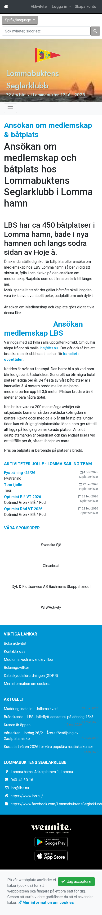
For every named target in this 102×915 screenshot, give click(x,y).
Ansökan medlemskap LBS (43, 329)
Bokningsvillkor (16, 667)
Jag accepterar (76, 881)
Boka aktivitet (15, 643)
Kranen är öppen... (18, 725)
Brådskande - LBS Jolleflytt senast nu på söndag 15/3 (48, 717)
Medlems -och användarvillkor (28, 659)
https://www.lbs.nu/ (27, 796)
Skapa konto (85, 6)
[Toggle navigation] (10, 108)
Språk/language (18, 20)
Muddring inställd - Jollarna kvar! (31, 709)
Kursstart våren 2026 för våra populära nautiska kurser (48, 746)
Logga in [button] (60, 6)
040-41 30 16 (22, 780)
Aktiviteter (39, 6)
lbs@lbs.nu (49, 348)
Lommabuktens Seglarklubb (32, 79)
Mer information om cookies (27, 683)
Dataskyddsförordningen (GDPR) (31, 675)
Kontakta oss (15, 651)
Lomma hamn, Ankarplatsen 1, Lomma (42, 772)
